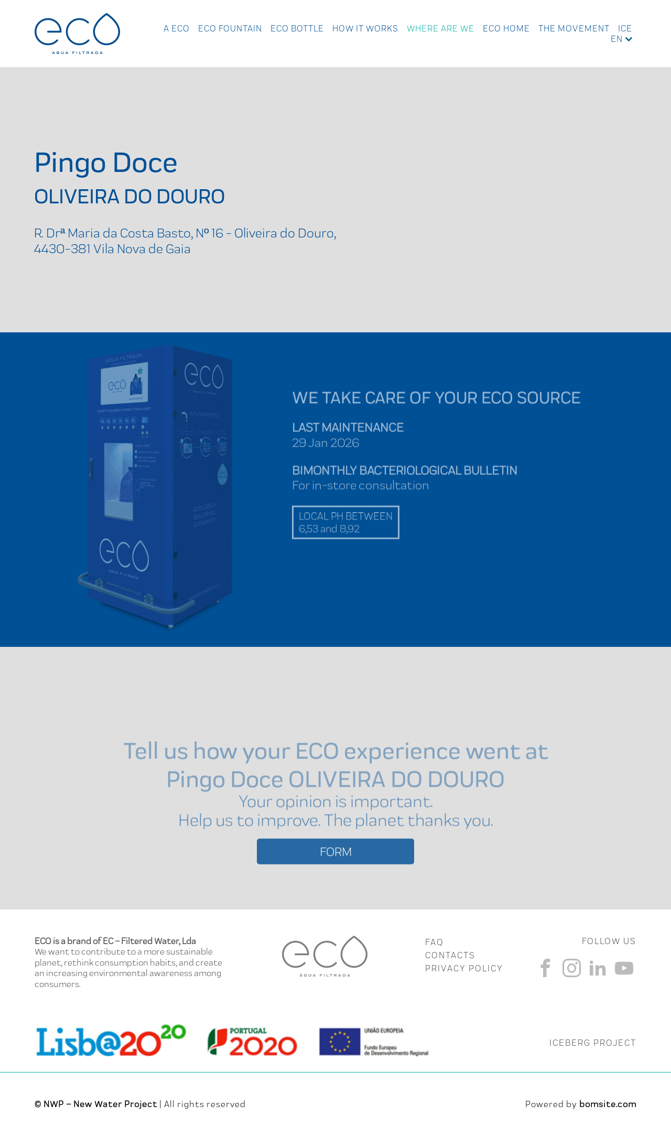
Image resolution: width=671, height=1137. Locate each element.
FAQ (434, 942)
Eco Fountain (230, 28)
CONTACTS (450, 955)
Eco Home (506, 28)
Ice (625, 28)
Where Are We (440, 28)
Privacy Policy (464, 968)
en (617, 39)
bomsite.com (607, 1104)
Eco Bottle (297, 28)
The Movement (574, 28)
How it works (365, 28)
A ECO (177, 28)
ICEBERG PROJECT (592, 1042)
